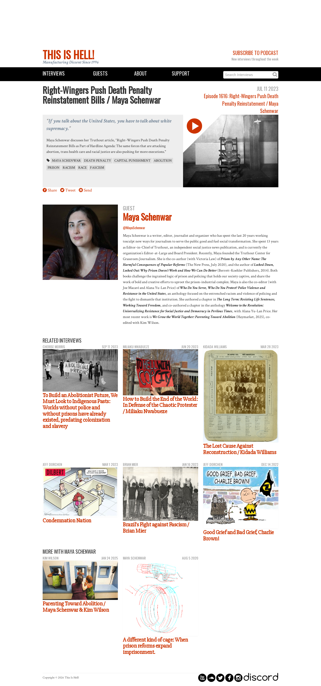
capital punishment (132, 160)
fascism (97, 167)
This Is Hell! (68, 54)
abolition (163, 160)
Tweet (70, 190)
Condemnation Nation (67, 520)
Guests (100, 73)
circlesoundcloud (211, 677)
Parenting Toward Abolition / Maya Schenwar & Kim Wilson (76, 606)
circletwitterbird (220, 677)
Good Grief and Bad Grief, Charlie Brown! (238, 535)
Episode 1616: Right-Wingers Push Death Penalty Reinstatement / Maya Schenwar (241, 103)
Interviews (54, 73)
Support (181, 73)
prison (53, 167)
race (82, 167)
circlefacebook (229, 677)
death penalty (97, 160)
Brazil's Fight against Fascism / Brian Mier (156, 527)
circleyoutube (202, 677)
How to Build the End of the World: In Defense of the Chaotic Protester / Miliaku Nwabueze (160, 405)
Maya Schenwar (66, 160)
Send (88, 190)
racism (69, 167)
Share (52, 190)
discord (260, 677)
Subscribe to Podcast (255, 52)
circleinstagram (238, 677)
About (140, 73)
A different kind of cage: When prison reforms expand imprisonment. (155, 646)
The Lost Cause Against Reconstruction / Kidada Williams (239, 449)
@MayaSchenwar (134, 227)
